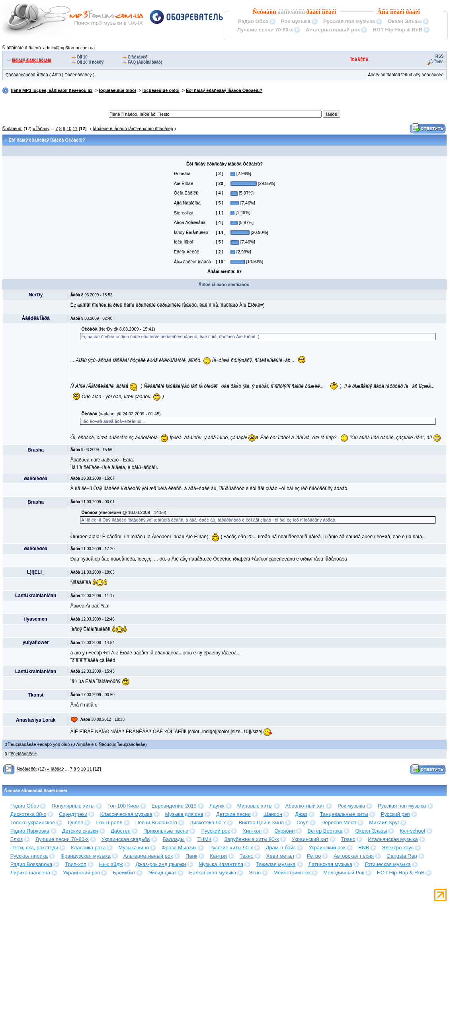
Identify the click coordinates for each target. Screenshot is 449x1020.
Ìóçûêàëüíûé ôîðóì (117, 90)
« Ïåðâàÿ (41, 128)
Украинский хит (310, 839)
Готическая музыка (388, 864)
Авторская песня (354, 856)
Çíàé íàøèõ (138, 57)
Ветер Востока (324, 831)
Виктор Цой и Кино (260, 822)
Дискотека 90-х (208, 822)
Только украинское (32, 822)
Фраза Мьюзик (179, 848)
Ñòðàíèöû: (12, 128)
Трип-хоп (75, 864)
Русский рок (215, 831)
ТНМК (204, 839)
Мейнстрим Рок (291, 873)
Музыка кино (133, 848)
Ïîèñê (439, 62)
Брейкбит (124, 873)
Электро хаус (398, 848)
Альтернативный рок (333, 30)
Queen (75, 822)
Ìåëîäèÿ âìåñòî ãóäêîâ (31, 60)
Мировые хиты (255, 806)
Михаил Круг (384, 822)
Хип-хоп (252, 831)
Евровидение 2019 (174, 806)
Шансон (273, 814)
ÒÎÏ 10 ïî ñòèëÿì (91, 62)
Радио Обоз (253, 21)
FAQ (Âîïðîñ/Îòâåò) (145, 62)
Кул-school (412, 831)
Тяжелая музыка (275, 864)
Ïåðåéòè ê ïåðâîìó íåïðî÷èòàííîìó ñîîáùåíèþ (133, 128)
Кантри (218, 856)
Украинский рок (327, 848)
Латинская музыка (330, 864)
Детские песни (233, 814)
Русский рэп (395, 814)
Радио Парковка (29, 831)
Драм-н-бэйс (280, 848)
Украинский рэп (81, 873)
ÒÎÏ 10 (82, 57)
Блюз (16, 839)
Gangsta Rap (402, 856)
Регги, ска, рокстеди (34, 848)
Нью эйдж (111, 864)
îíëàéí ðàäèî (405, 11)
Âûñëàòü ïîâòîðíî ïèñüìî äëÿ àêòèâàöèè (405, 74)
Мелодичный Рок (343, 873)
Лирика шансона (30, 873)
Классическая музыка (126, 814)
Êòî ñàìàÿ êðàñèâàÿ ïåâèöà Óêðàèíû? (224, 90)
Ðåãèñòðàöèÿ (78, 74)
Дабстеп (121, 831)
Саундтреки (73, 814)
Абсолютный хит (305, 806)
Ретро (314, 856)
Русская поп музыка (349, 21)
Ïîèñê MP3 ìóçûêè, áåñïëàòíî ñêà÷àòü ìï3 (52, 90)
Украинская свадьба (126, 839)
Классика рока (88, 848)
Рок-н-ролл (109, 822)
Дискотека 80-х (28, 814)
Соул (302, 822)
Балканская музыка (212, 873)
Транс (348, 839)
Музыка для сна (184, 814)
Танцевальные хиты (344, 814)
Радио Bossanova (31, 864)
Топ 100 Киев (123, 806)
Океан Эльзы (405, 21)
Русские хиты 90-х (231, 848)
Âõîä (56, 74)
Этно (255, 873)
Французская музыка (86, 856)
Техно (247, 856)
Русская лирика (29, 856)
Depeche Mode (338, 822)
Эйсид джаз (162, 873)
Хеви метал (280, 856)
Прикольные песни (166, 831)
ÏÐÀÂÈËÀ (360, 60)
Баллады (174, 839)
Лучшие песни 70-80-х (265, 30)
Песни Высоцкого (156, 822)
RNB (363, 848)
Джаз (301, 814)
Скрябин (284, 831)
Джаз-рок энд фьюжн (161, 864)
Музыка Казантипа (221, 864)
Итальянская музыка (393, 839)
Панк (191, 856)
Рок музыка (295, 21)
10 (68, 128)
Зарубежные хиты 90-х (251, 839)
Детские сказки (80, 831)
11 (74, 128)
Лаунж (216, 806)
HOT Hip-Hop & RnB (397, 30)
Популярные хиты (72, 806)
